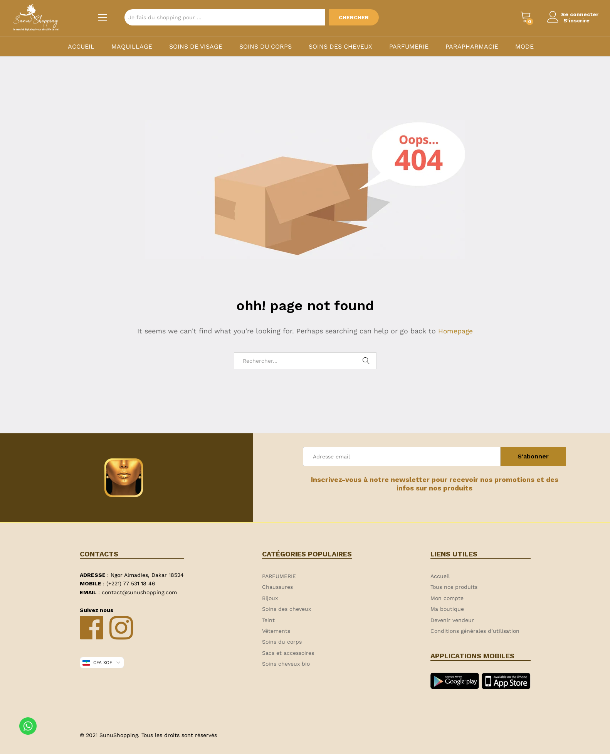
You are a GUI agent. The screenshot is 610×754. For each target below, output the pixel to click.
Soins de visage (195, 47)
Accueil (81, 47)
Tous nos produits (453, 587)
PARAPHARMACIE (471, 47)
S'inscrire (574, 20)
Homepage (455, 331)
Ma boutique (447, 609)
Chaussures (277, 587)
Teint (268, 620)
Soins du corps (265, 47)
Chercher (354, 17)
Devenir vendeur (452, 620)
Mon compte (447, 598)
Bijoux (270, 598)
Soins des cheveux (340, 47)
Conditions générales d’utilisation (474, 631)
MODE (524, 47)
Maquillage (131, 47)
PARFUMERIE (409, 47)
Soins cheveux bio (286, 664)
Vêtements (276, 631)
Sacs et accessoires (288, 653)
